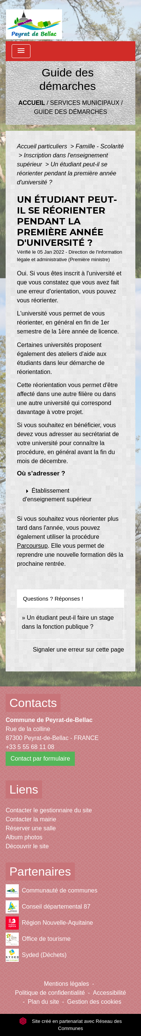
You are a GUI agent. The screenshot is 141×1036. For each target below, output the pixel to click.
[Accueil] (34, 20)
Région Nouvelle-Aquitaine (49, 923)
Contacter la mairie (31, 819)
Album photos (24, 837)
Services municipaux (84, 103)
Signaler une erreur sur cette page (78, 649)
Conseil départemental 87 (48, 906)
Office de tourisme (38, 939)
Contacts (33, 703)
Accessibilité (109, 993)
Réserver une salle (31, 828)
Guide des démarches (70, 112)
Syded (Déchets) (36, 955)
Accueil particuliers (43, 146)
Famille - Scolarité (100, 146)
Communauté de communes (51, 890)
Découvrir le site (27, 846)
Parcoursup (32, 546)
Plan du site (43, 1002)
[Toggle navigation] (21, 51)
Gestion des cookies (94, 1002)
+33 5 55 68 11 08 (30, 747)
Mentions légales (66, 984)
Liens (23, 789)
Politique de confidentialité (50, 993)
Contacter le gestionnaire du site (49, 810)
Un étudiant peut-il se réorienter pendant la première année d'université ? (66, 173)
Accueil (31, 103)
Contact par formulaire (40, 758)
